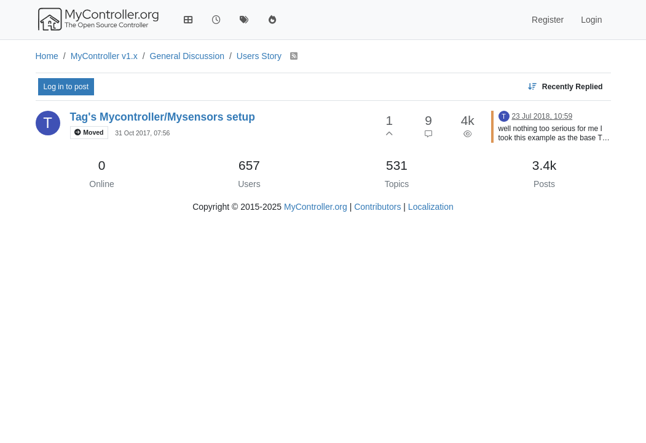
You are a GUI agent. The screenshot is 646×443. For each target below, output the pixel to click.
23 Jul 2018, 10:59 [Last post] (541, 116)
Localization (431, 207)
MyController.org (315, 207)
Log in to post (66, 86)
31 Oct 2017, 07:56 (142, 133)
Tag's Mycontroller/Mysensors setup (162, 117)
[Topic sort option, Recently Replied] (565, 86)
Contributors (377, 207)
